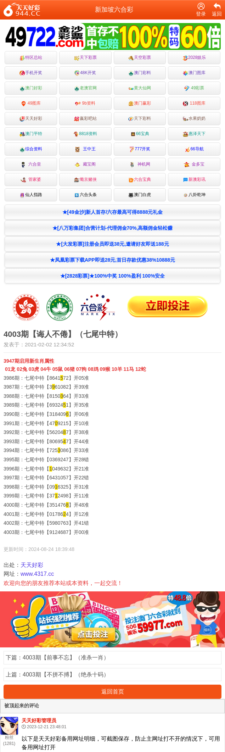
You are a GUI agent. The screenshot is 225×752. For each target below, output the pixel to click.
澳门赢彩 (139, 103)
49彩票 (194, 88)
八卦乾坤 (194, 194)
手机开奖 (30, 73)
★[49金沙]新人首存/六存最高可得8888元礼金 (112, 212)
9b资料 (85, 103)
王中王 (85, 149)
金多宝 (194, 164)
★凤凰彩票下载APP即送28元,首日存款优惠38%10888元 (112, 260)
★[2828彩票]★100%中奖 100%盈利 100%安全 (112, 276)
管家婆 (31, 179)
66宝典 (139, 134)
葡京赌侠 (85, 179)
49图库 (31, 103)
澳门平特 (30, 134)
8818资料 (85, 134)
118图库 (194, 103)
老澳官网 (85, 88)
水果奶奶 (194, 118)
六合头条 (85, 194)
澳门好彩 (30, 88)
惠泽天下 (194, 134)
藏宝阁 (85, 164)
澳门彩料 (139, 73)
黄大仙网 (139, 88)
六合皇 (31, 164)
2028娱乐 (194, 57)
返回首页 (112, 692)
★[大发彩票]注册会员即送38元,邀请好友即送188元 (112, 244)
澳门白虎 (139, 194)
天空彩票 (139, 57)
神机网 (139, 164)
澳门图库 (194, 73)
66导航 (194, 149)
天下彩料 (139, 118)
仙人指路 (30, 194)
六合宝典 (139, 179)
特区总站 (30, 57)
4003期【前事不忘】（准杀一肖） (66, 657)
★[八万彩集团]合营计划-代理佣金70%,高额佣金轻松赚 (112, 228)
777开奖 (139, 149)
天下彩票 (85, 57)
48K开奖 (85, 73)
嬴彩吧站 (85, 118)
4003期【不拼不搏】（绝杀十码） (66, 675)
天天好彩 (30, 118)
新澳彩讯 (194, 179)
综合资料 (30, 149)
